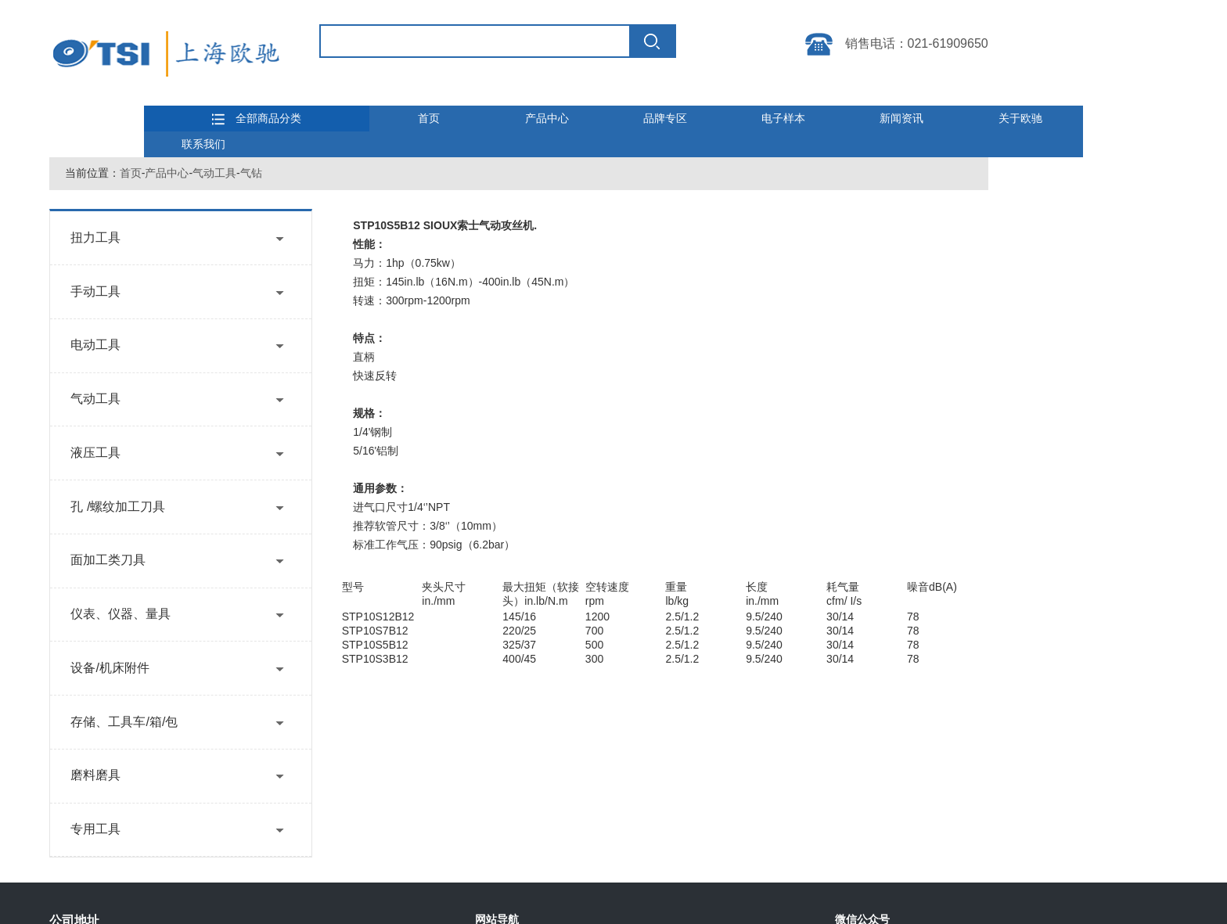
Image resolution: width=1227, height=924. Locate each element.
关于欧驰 (1020, 118)
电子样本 (783, 118)
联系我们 (203, 144)
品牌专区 (665, 118)
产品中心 (547, 118)
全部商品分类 (256, 119)
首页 (429, 118)
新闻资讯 (901, 118)
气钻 (251, 173)
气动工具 (214, 173)
